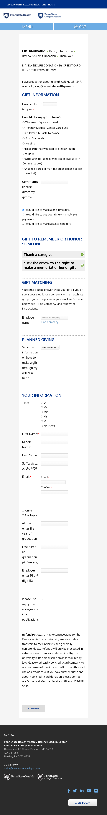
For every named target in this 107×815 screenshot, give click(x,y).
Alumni (29, 510)
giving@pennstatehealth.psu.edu (22, 768)
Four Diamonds (34, 138)
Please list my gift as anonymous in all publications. (31, 609)
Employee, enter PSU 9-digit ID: (30, 575)
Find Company (49, 322)
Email (45, 477)
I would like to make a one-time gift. (47, 209)
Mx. (46, 421)
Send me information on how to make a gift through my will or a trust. (30, 362)
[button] (82, 254)
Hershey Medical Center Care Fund (46, 127)
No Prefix (49, 425)
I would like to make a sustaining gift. (48, 223)
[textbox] (54, 318)
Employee (31, 515)
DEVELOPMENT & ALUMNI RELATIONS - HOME (31, 4)
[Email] (53, 482)
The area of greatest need (41, 122)
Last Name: (29, 455)
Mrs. (46, 412)
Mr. (46, 407)
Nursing (30, 143)
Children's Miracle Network (42, 133)
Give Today (83, 802)
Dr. (45, 402)
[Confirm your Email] (54, 492)
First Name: (30, 434)
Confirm (46, 487)
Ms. (46, 416)
